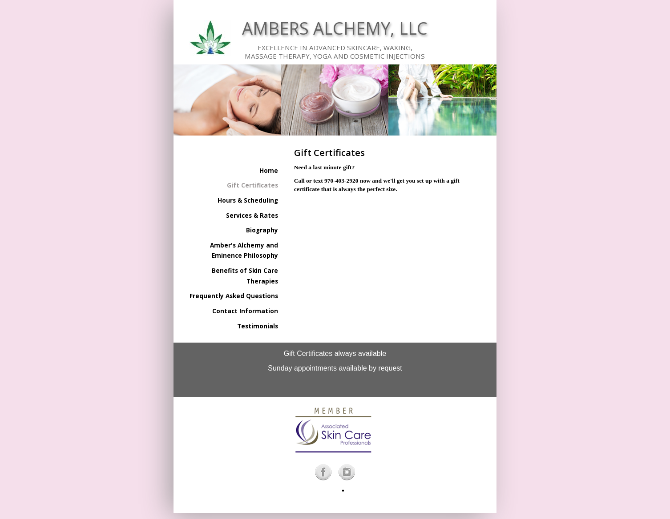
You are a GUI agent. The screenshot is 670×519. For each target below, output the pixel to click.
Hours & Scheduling (248, 200)
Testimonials (257, 326)
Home (268, 171)
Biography (262, 230)
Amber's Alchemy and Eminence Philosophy (244, 250)
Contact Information (245, 311)
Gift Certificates (252, 185)
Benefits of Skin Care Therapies (245, 276)
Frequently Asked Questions (234, 296)
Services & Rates (252, 216)
